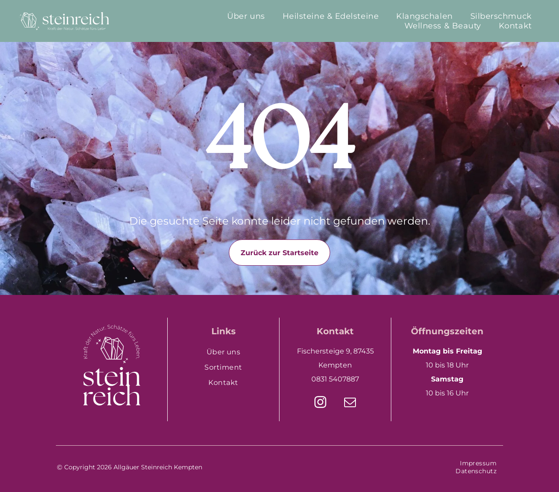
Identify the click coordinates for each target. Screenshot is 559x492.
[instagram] (320, 403)
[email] (350, 403)
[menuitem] (245, 16)
